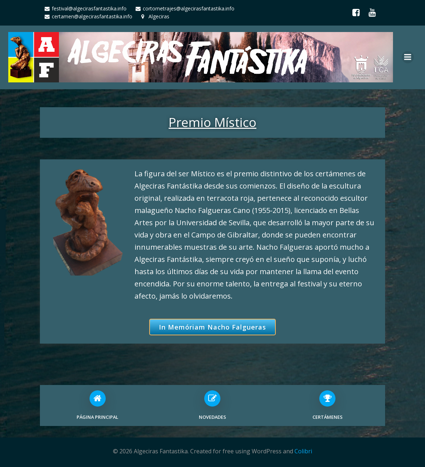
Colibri (303, 451)
